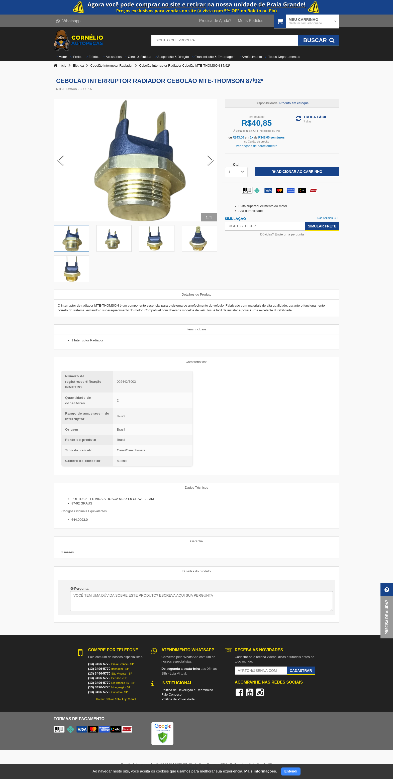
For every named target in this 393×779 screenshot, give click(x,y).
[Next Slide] (210, 160)
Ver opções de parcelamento (256, 146)
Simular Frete (322, 226)
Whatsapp (68, 21)
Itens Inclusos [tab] (196, 329)
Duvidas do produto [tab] (196, 571)
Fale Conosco (171, 694)
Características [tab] (197, 362)
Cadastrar (301, 671)
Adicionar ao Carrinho (297, 172)
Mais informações (260, 771)
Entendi (290, 771)
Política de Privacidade (177, 699)
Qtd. (236, 164)
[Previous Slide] (60, 160)
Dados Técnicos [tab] (196, 487)
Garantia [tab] (196, 541)
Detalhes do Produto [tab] (197, 294)
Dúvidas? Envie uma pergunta (282, 234)
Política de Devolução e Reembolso (187, 690)
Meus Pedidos (250, 21)
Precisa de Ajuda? (215, 21)
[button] (386, 611)
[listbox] (236, 172)
